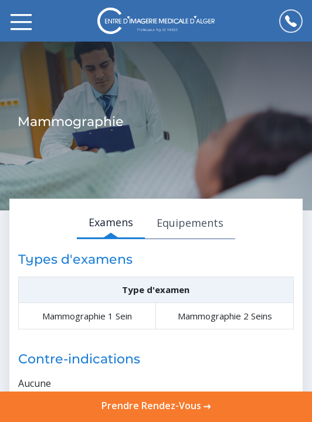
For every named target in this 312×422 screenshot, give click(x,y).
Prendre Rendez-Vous (156, 405)
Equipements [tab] (190, 223)
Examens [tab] (111, 222)
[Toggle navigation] (21, 21)
